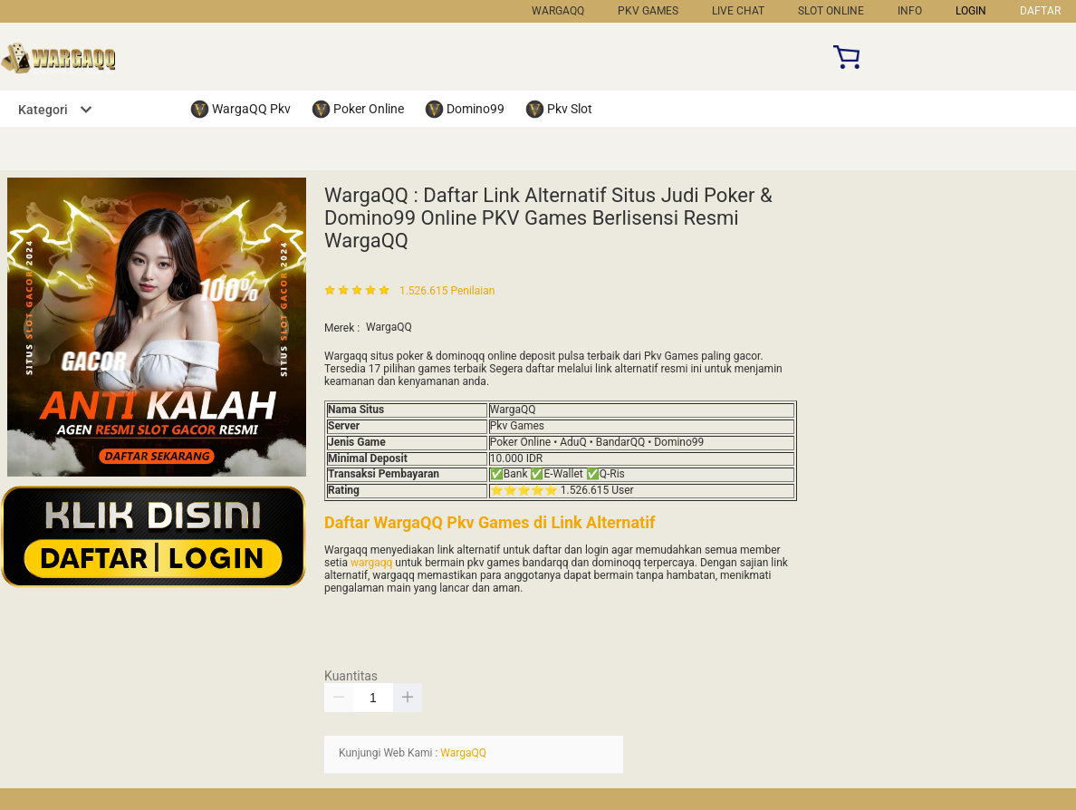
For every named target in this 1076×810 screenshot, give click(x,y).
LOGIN (971, 11)
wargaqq (371, 562)
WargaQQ (558, 11)
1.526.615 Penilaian (447, 291)
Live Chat (738, 11)
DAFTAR (1040, 11)
